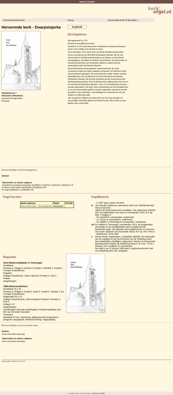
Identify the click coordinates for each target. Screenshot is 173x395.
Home (82, 2)
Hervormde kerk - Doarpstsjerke (36, 206)
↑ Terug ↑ (70, 20)
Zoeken (91, 2)
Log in (88, 393)
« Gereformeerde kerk (13, 20)
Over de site (80, 393)
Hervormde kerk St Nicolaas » (123, 20)
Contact (71, 393)
